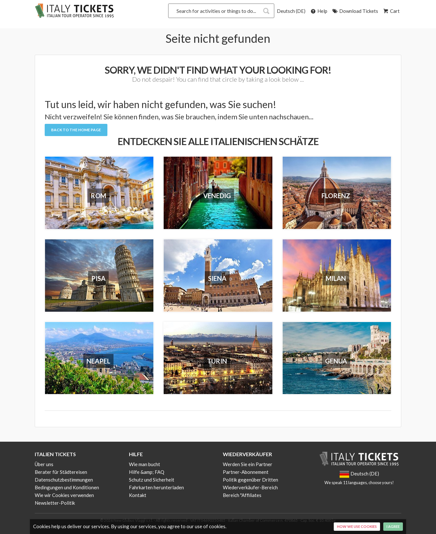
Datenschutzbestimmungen (64, 480)
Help (318, 11)
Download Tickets (355, 11)
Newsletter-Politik (55, 503)
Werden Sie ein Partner (247, 464)
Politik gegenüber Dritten (250, 480)
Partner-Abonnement (245, 472)
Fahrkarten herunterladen (156, 487)
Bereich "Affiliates (242, 495)
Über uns (44, 464)
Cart (391, 11)
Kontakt (137, 495)
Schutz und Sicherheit (151, 480)
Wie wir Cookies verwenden (64, 495)
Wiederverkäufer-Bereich (250, 487)
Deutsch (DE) (291, 11)
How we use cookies (357, 526)
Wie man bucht (144, 464)
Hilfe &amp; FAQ (146, 472)
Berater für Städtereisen (61, 472)
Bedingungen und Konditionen (67, 487)
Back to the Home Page (76, 129)
